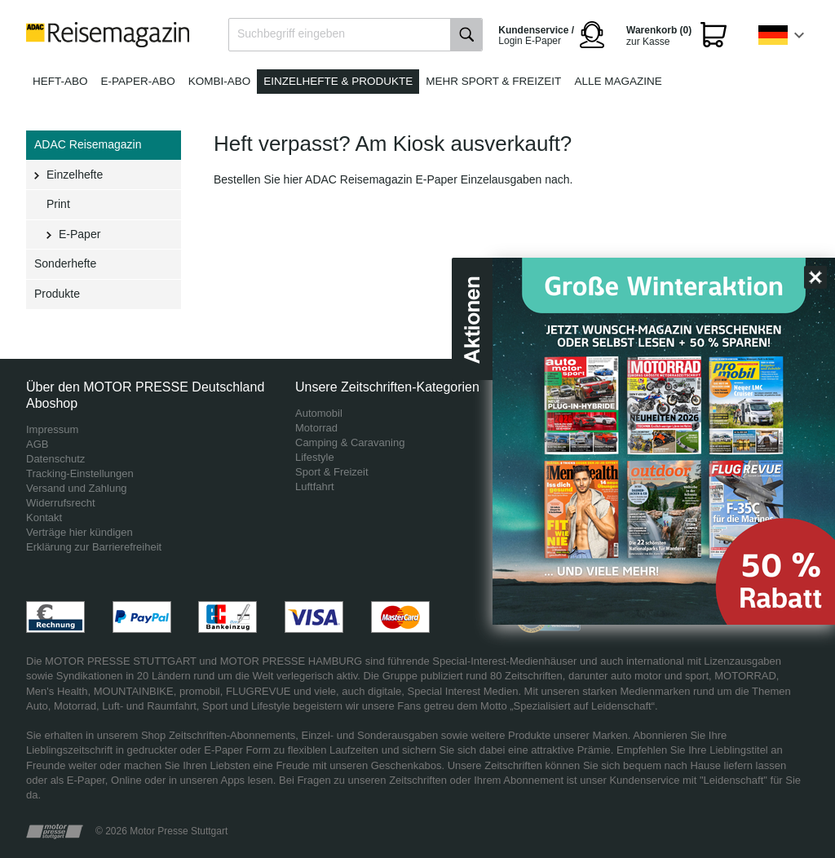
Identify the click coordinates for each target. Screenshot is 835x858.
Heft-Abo (60, 81)
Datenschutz (55, 459)
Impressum (52, 429)
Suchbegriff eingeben (291, 33)
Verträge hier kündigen (79, 532)
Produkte (57, 293)
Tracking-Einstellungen (80, 473)
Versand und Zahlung (76, 488)
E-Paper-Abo (138, 81)
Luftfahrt (314, 486)
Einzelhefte (74, 174)
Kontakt (44, 517)
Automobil (318, 413)
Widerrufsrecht (60, 503)
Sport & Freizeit (332, 472)
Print (58, 203)
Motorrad (316, 428)
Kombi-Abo (219, 81)
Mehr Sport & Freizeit (493, 81)
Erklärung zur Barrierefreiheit (93, 547)
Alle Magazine (617, 81)
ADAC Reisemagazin (88, 144)
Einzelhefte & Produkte (338, 81)
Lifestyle (314, 457)
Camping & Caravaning (349, 442)
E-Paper (79, 234)
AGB (37, 444)
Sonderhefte (65, 263)
